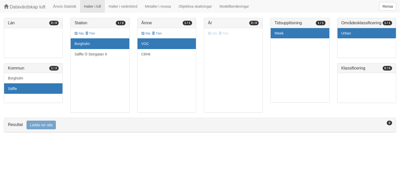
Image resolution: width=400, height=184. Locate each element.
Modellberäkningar (234, 6)
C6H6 (146, 54)
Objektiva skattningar (195, 6)
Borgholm (15, 78)
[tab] (200, 125)
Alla (79, 33)
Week (279, 33)
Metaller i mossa (158, 6)
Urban (346, 33)
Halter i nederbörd (123, 6)
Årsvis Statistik (64, 6)
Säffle (12, 89)
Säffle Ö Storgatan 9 (90, 54)
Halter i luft (92, 6)
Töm (90, 33)
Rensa (388, 6)
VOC (145, 44)
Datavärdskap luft (24, 6)
